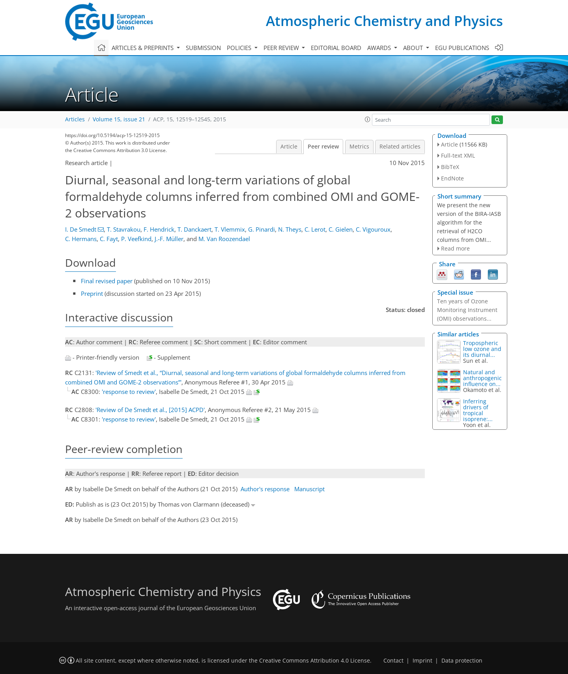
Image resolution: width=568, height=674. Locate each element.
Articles (75, 119)
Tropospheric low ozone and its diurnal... (482, 348)
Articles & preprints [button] (143, 48)
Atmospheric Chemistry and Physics (384, 20)
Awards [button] (379, 48)
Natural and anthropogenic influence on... (482, 378)
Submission (203, 48)
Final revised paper (107, 281)
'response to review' (129, 391)
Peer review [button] (282, 48)
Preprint (92, 293)
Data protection (461, 660)
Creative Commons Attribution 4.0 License (314, 660)
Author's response (265, 489)
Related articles (399, 146)
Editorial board (336, 48)
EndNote (452, 178)
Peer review (323, 146)
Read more (455, 248)
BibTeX (450, 167)
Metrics (359, 146)
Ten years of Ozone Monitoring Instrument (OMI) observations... (467, 309)
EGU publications (462, 48)
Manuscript (309, 489)
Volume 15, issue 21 (119, 119)
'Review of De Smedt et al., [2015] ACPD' (150, 410)
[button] (367, 119)
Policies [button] (240, 48)
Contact (393, 660)
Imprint (422, 660)
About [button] (413, 48)
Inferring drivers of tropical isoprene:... (478, 410)
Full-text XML (458, 155)
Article (288, 146)
